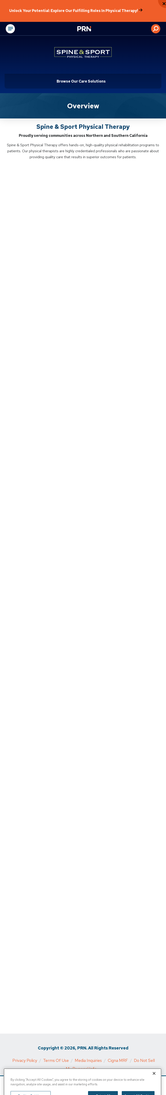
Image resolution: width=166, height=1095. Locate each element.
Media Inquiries (88, 1060)
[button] (155, 28)
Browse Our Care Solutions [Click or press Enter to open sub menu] (81, 81)
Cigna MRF (118, 1060)
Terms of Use (56, 1060)
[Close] (154, 1079)
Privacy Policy (24, 1060)
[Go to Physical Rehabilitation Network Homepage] (90, 29)
